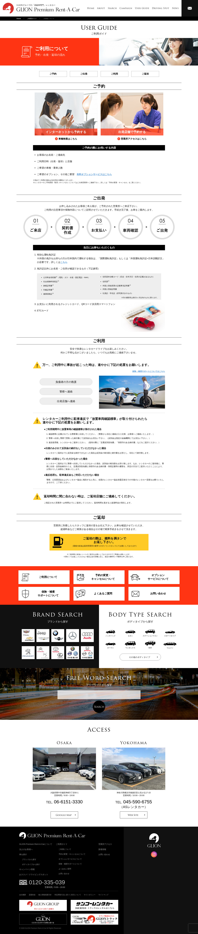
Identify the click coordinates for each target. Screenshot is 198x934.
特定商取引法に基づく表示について (68, 895)
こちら (63, 262)
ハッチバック (110, 635)
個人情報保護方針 (45, 895)
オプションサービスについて (70, 859)
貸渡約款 (32, 895)
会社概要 (22, 895)
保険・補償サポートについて (70, 864)
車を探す (23, 854)
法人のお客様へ (26, 849)
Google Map (64, 815)
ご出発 (83, 74)
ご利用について (65, 849)
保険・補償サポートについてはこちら (148, 371)
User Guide (142, 8)
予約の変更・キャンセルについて (72, 854)
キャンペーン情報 (27, 869)
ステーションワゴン (150, 635)
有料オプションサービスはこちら (94, 174)
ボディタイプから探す (31, 864)
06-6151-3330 (68, 801)
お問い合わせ (64, 874)
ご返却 (145, 74)
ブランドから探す (29, 859)
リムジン (170, 647)
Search (112, 8)
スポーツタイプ (170, 635)
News (175, 8)
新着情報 (102, 849)
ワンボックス (130, 647)
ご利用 (114, 74)
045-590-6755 (137, 801)
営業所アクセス (105, 844)
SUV (150, 647)
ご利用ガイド (32, 19)
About (101, 8)
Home (90, 8)
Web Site (133, 815)
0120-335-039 (47, 882)
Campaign (125, 8)
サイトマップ (103, 895)
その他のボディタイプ (139, 657)
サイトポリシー (89, 895)
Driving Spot (160, 8)
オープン (110, 647)
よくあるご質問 (65, 869)
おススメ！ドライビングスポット (33, 874)
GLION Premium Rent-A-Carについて (35, 844)
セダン (130, 635)
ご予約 (53, 74)
